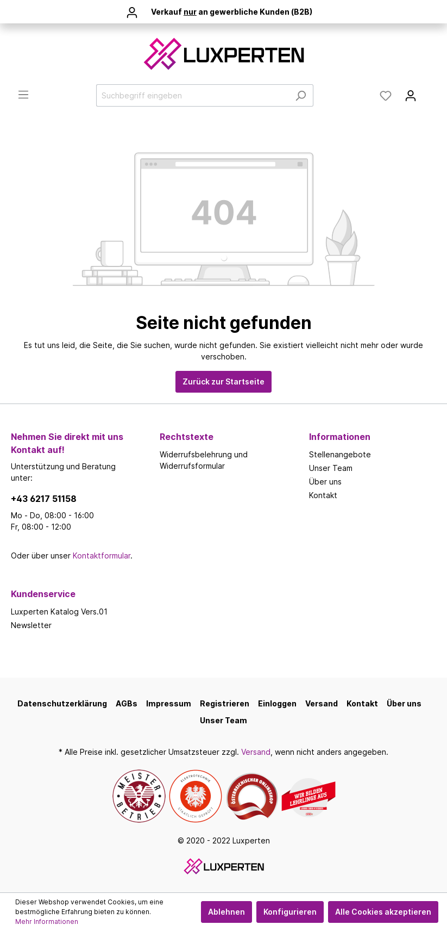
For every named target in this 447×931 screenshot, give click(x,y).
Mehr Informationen (46, 921)
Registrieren (224, 703)
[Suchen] (300, 95)
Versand (321, 703)
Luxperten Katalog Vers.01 (59, 611)
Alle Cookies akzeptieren (383, 911)
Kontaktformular (101, 555)
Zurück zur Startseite (223, 381)
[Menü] (23, 94)
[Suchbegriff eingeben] (192, 95)
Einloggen (277, 703)
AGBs (126, 703)
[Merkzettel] (385, 95)
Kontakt (323, 495)
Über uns (325, 481)
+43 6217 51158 (44, 498)
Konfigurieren (290, 911)
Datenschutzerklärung (62, 703)
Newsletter (31, 625)
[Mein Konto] (410, 95)
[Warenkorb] (429, 92)
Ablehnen (226, 911)
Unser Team (330, 468)
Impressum (168, 703)
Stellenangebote (340, 454)
